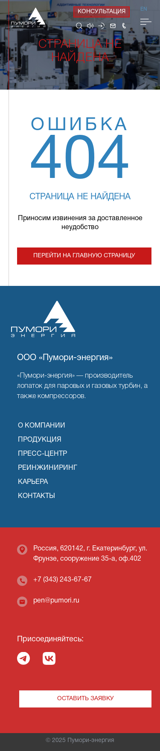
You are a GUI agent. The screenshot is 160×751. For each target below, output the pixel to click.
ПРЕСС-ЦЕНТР (42, 454)
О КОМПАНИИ (41, 426)
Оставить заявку (85, 699)
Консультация (101, 12)
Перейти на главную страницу (84, 256)
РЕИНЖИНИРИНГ (47, 468)
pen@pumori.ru (56, 601)
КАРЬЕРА (33, 482)
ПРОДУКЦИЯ (39, 440)
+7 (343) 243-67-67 (62, 580)
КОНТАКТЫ (36, 496)
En (143, 9)
